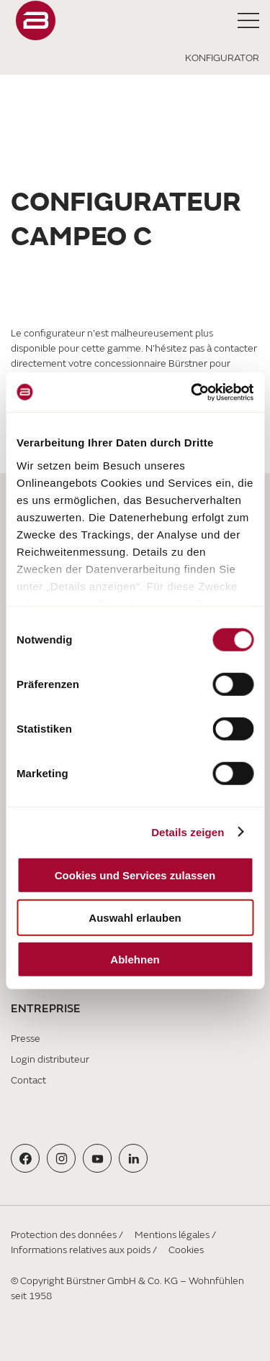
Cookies (186, 1250)
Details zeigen (187, 831)
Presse (25, 1038)
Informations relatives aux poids (80, 1250)
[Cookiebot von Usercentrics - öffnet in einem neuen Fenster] (192, 391)
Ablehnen (134, 959)
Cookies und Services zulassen (135, 875)
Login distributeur (50, 1059)
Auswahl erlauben (135, 917)
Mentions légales (172, 1235)
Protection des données (64, 1235)
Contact (28, 1080)
